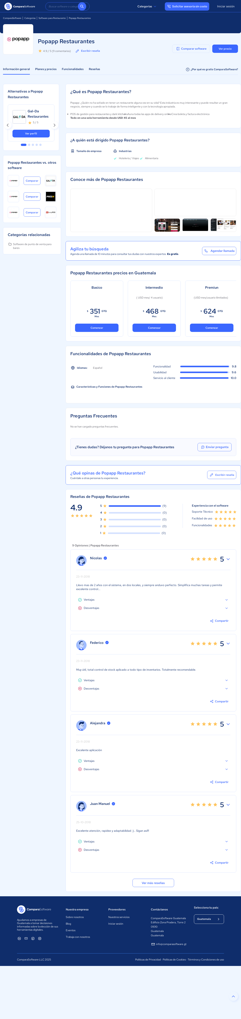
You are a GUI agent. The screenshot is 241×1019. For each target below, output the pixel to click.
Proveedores (117, 909)
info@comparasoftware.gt (168, 944)
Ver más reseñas (153, 883)
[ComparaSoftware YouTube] (26, 938)
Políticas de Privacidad (148, 959)
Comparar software (191, 48)
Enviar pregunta (215, 447)
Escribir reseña (87, 51)
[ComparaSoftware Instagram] (39, 938)
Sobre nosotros (75, 917)
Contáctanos (159, 909)
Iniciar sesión (226, 6)
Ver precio (225, 48)
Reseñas (94, 69)
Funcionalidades (73, 69)
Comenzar (97, 327)
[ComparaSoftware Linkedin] (19, 938)
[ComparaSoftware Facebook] (33, 938)
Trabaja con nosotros (78, 937)
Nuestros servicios (118, 917)
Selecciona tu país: (206, 907)
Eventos (70, 930)
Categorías (147, 6)
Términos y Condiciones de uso (206, 959)
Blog (68, 923)
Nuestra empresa (77, 909)
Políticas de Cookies (174, 959)
